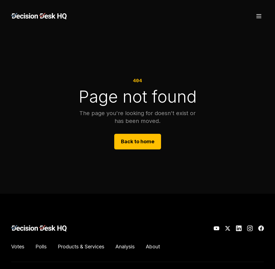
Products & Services (81, 246)
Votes (17, 246)
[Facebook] (261, 228)
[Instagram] (250, 228)
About (153, 246)
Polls (41, 246)
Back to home (137, 141)
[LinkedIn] (239, 228)
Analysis (125, 246)
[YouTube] (216, 228)
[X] (227, 228)
